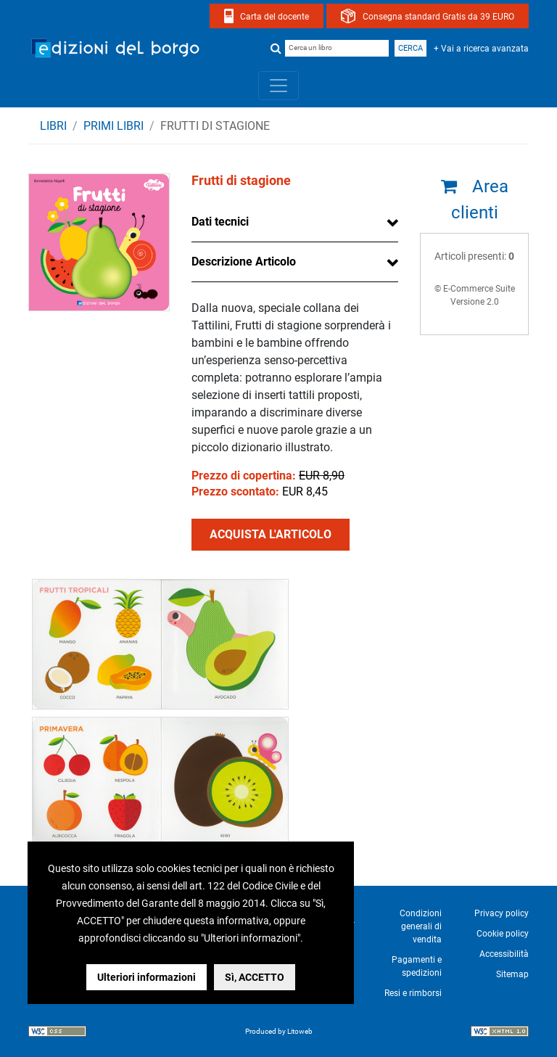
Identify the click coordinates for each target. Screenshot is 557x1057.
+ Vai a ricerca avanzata (481, 49)
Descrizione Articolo (243, 261)
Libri (53, 126)
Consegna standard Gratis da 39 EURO (438, 17)
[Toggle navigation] (278, 85)
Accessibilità (504, 954)
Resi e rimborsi (413, 993)
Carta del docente (274, 17)
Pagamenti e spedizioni (417, 966)
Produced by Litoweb (279, 1031)
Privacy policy (501, 913)
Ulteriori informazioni (146, 977)
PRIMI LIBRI (113, 126)
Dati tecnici (220, 222)
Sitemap (512, 974)
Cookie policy (502, 934)
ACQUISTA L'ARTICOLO (270, 534)
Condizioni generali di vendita (421, 926)
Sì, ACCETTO (254, 977)
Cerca (410, 48)
